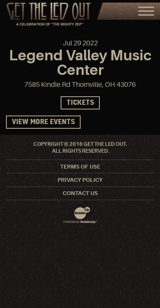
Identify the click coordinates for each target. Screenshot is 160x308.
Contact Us (80, 193)
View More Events (43, 122)
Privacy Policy (80, 180)
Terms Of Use (80, 166)
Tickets (80, 103)
